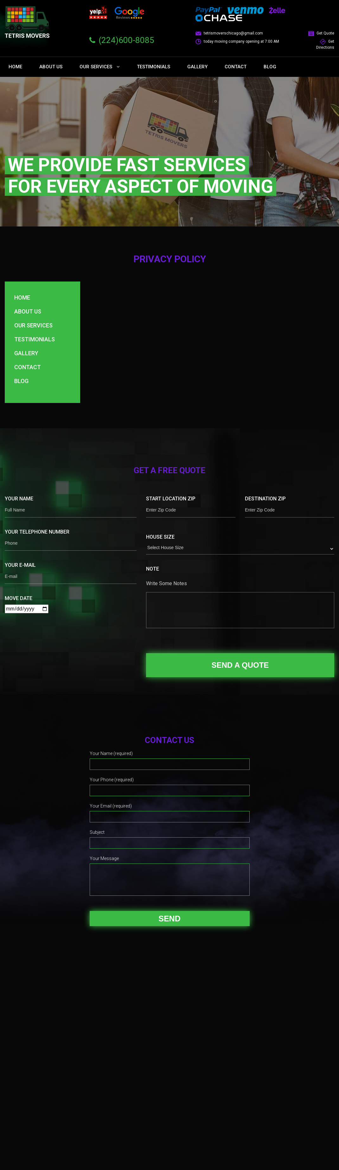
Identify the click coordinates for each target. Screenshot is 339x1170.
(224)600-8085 (126, 40)
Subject (97, 832)
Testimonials (153, 67)
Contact (235, 67)
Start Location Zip (170, 499)
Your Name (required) (111, 753)
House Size (160, 537)
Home (15, 67)
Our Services (100, 67)
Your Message (104, 858)
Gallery (197, 67)
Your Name (19, 499)
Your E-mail (20, 565)
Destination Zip (265, 499)
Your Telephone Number (37, 532)
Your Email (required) (111, 805)
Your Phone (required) (112, 779)
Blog (270, 67)
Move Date (18, 598)
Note (152, 569)
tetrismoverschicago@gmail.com (229, 33)
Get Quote (321, 33)
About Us (50, 67)
